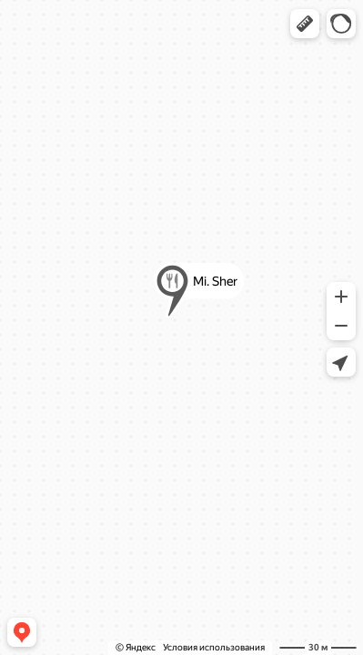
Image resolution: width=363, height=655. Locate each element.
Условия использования (214, 647)
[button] (304, 23)
